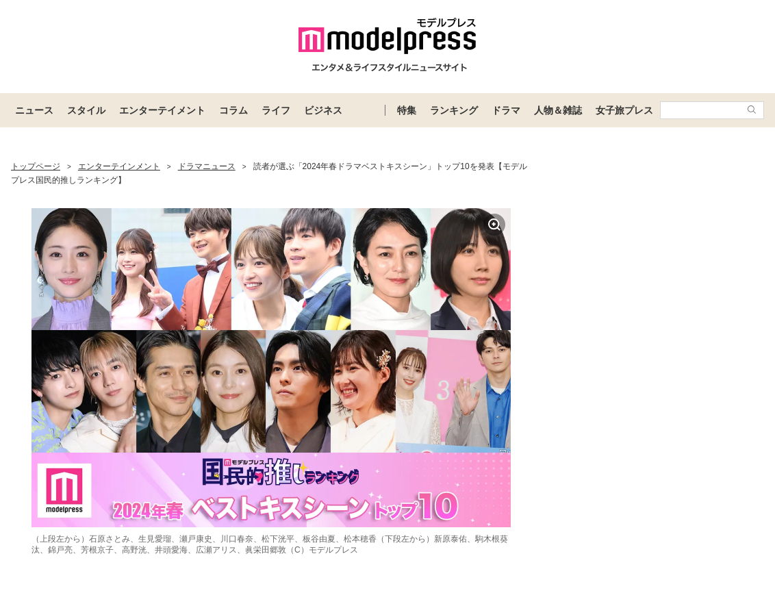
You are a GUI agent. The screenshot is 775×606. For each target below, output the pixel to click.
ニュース (34, 110)
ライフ (276, 110)
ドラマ (506, 110)
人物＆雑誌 (558, 110)
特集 (406, 110)
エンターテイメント (162, 110)
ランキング (454, 110)
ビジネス (323, 110)
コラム (233, 110)
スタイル (86, 110)
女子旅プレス (624, 110)
